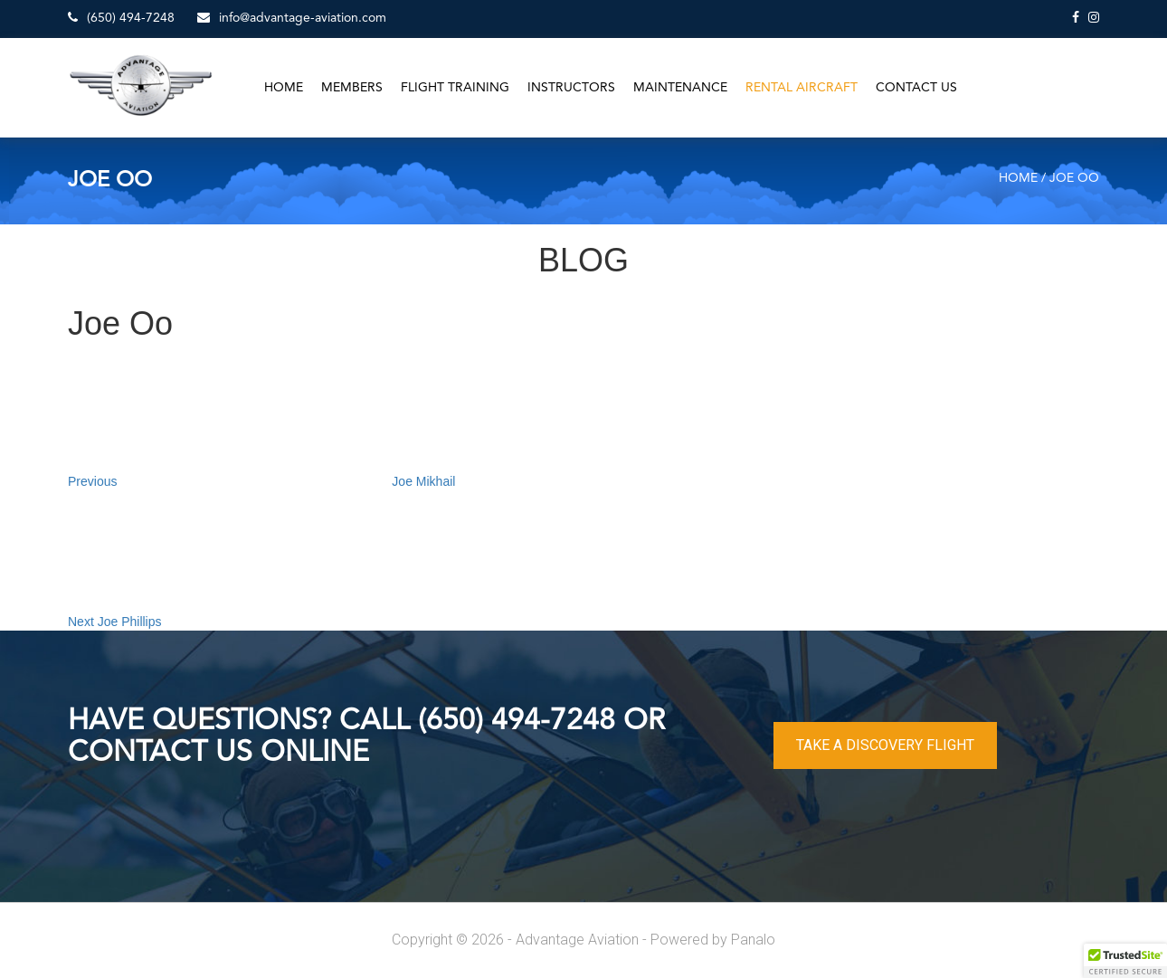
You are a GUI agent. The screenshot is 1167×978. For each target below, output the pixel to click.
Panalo (753, 939)
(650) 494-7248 (121, 17)
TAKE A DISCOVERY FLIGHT (885, 745)
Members (352, 87)
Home (283, 87)
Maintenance (680, 87)
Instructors (571, 87)
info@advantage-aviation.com (291, 17)
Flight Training (455, 87)
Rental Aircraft (801, 87)
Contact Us (916, 87)
